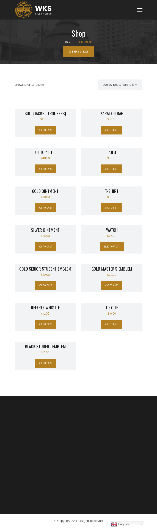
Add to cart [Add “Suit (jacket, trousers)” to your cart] (45, 130)
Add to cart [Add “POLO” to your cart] (112, 168)
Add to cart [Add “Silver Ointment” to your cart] (45, 246)
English (120, 524)
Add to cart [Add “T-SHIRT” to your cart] (112, 207)
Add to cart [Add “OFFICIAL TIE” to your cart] (45, 168)
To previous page (79, 51)
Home (68, 41)
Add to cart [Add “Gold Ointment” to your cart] (45, 207)
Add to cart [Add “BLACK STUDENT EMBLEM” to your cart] (45, 363)
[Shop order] (120, 84)
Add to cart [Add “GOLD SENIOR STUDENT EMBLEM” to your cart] (45, 285)
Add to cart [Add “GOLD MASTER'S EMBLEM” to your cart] (112, 285)
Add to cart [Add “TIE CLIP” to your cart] (112, 324)
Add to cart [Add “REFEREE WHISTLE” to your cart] (45, 324)
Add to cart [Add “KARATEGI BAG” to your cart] (112, 130)
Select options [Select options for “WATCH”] (112, 246)
